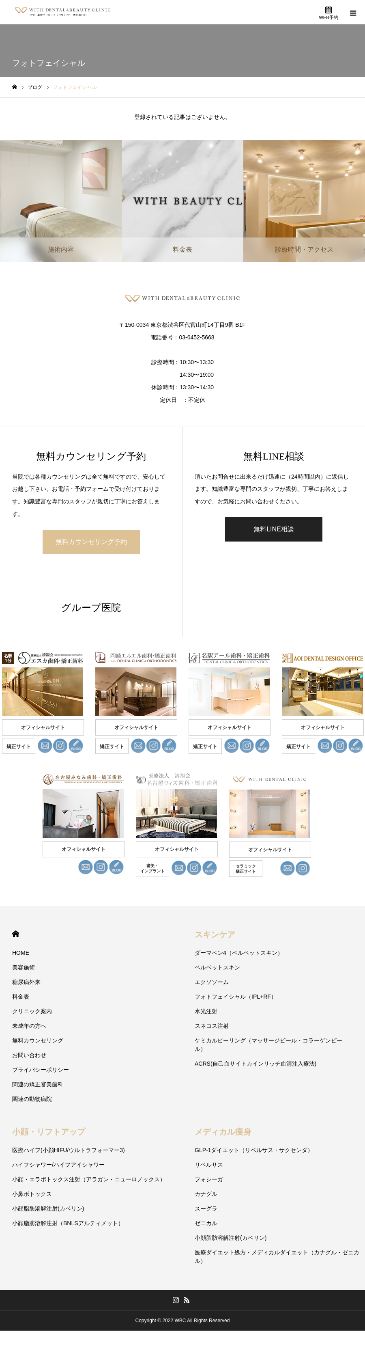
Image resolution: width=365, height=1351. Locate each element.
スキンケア (215, 934)
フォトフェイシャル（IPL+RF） (236, 996)
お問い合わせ (29, 1055)
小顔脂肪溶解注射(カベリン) (48, 1208)
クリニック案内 (32, 1011)
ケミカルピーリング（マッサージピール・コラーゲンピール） (268, 1044)
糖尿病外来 (26, 982)
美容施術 (23, 967)
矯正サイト (18, 746)
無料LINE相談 (273, 529)
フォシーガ (209, 1179)
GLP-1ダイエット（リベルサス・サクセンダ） (254, 1150)
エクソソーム (212, 982)
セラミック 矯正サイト (246, 869)
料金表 (20, 996)
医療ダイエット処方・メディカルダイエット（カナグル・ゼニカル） (277, 1256)
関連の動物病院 (32, 1099)
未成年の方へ (29, 1026)
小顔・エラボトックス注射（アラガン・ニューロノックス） (88, 1179)
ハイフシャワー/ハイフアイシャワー (58, 1164)
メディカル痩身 (223, 1131)
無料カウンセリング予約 (91, 541)
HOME (15, 933)
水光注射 (206, 1011)
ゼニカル (206, 1223)
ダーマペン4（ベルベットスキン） (239, 953)
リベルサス (209, 1164)
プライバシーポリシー (40, 1069)
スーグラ (206, 1208)
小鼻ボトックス (32, 1194)
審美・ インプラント (152, 868)
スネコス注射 (212, 1026)
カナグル (206, 1194)
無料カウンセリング (37, 1040)
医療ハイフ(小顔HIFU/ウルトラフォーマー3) (68, 1150)
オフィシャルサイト (43, 727)
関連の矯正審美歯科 (37, 1084)
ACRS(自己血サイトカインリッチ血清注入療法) (255, 1063)
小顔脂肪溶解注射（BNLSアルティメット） (68, 1223)
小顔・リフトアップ (48, 1131)
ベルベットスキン (217, 967)
